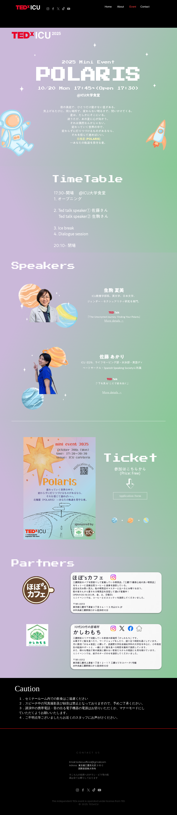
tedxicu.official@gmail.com (91, 762)
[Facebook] (53, 9)
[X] (58, 9)
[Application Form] (130, 495)
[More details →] (114, 321)
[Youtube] (68, 9)
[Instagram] (48, 9)
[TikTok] (63, 9)
